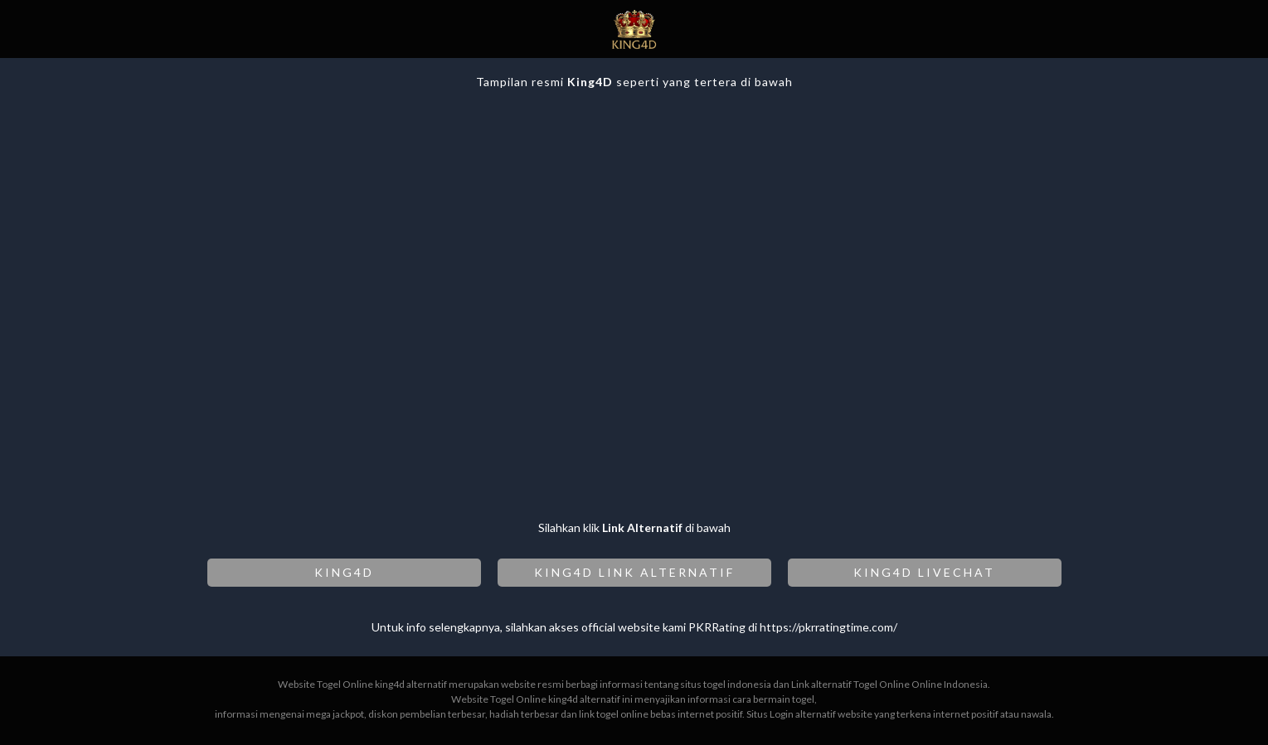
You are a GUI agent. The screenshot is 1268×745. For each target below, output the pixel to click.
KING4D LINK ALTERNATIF (634, 572)
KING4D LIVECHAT (924, 572)
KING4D (344, 572)
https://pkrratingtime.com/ (828, 627)
